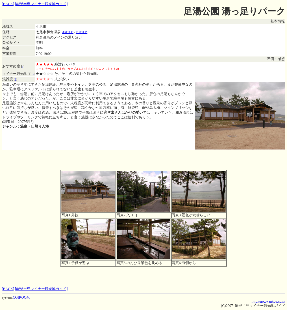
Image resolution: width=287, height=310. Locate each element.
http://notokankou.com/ (268, 301)
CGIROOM (21, 297)
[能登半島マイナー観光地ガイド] (41, 4)
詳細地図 (67, 32)
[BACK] (8, 4)
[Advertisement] (143, 160)
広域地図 (81, 32)
